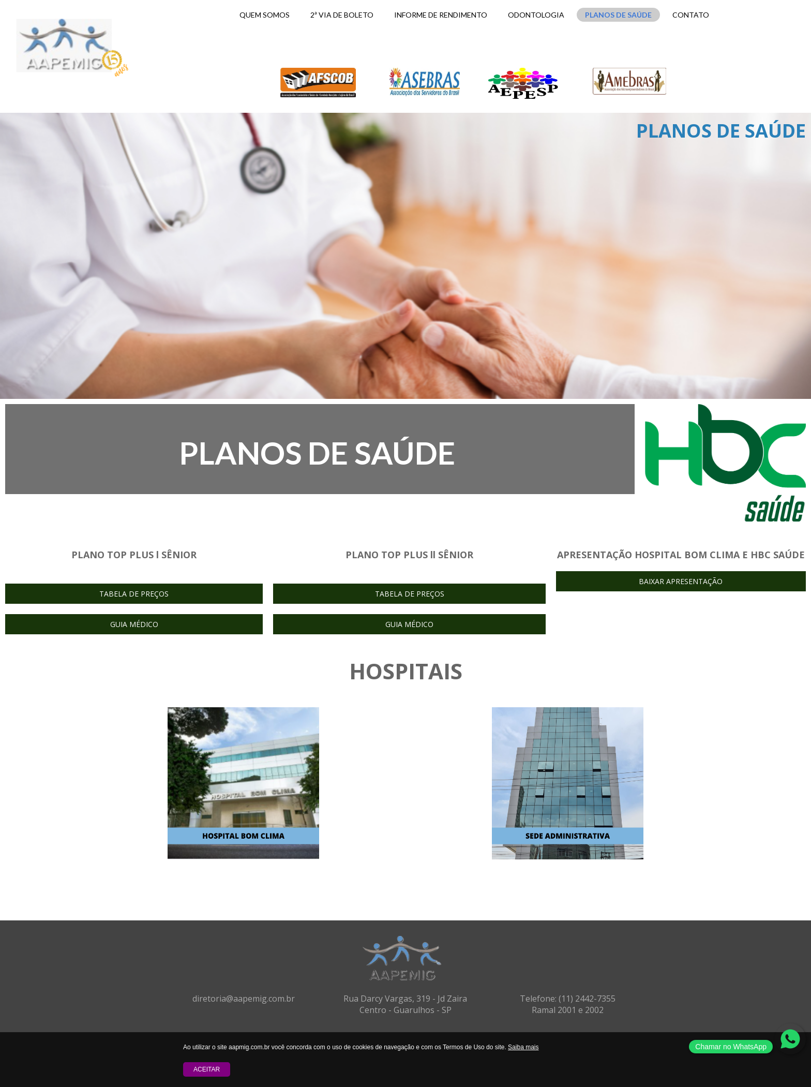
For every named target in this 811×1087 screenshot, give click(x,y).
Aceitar (206, 1069)
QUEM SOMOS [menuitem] (264, 14)
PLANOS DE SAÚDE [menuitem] (618, 14)
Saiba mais (523, 1047)
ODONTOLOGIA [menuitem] (536, 14)
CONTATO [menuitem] (690, 14)
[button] (134, 594)
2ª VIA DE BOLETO (341, 14)
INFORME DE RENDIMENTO (440, 14)
